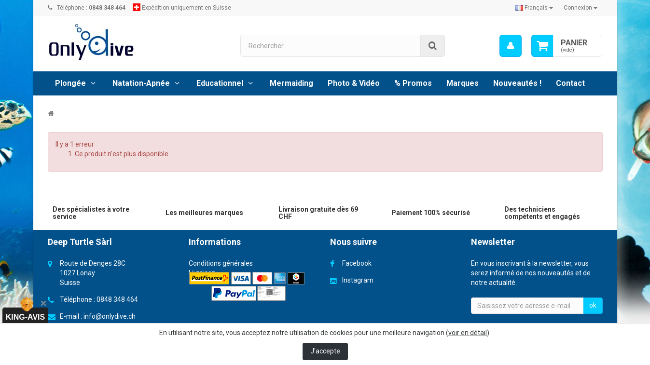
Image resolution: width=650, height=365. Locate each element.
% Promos (413, 83)
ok (592, 305)
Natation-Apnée (141, 83)
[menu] (510, 46)
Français (534, 7)
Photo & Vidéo (354, 83)
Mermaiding (291, 83)
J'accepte (325, 351)
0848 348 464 (117, 299)
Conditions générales (221, 263)
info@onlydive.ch (109, 316)
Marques (462, 83)
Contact (570, 83)
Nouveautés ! (517, 83)
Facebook (357, 263)
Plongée (70, 83)
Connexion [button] (580, 7)
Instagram (357, 280)
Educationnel (219, 83)
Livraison (202, 273)
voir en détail (467, 333)
